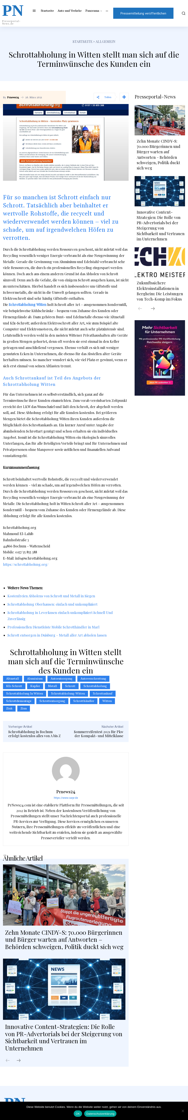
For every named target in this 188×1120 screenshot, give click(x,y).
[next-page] (18, 1061)
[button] (182, 13)
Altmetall (12, 679)
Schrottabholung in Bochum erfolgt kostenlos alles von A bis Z (34, 733)
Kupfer (35, 686)
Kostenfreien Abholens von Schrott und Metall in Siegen (51, 596)
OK (78, 1113)
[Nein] (183, 1111)
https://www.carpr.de (66, 797)
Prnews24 (13, 97)
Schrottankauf (102, 694)
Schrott (70, 686)
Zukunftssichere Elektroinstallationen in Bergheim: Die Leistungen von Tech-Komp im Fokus (160, 291)
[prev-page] (7, 1061)
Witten (107, 701)
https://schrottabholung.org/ (25, 564)
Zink (9, 708)
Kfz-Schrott (14, 686)
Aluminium (35, 679)
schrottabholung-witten (68, 694)
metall (52, 686)
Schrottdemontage (18, 701)
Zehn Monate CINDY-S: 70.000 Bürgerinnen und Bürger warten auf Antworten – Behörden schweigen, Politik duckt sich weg (64, 939)
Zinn (24, 708)
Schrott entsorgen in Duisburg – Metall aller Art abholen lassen (57, 635)
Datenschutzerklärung (100, 1113)
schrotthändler (83, 701)
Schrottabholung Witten (27, 304)
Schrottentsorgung (52, 701)
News (24, 588)
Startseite (83, 41)
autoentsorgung (61, 679)
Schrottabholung (95, 686)
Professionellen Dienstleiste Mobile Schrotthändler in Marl (53, 627)
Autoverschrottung (93, 679)
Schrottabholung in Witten (24, 694)
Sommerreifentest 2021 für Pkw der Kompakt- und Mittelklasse (98, 733)
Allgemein (105, 41)
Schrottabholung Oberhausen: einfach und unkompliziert (52, 604)
